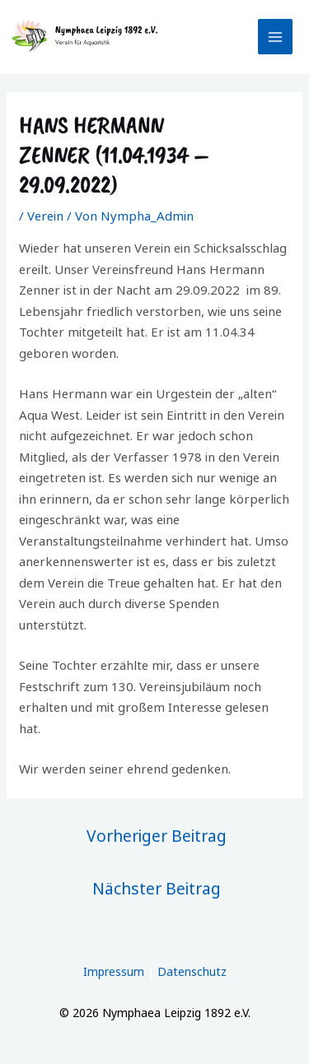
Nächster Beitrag (156, 888)
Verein (45, 215)
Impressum (113, 971)
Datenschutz (192, 971)
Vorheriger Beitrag (157, 836)
